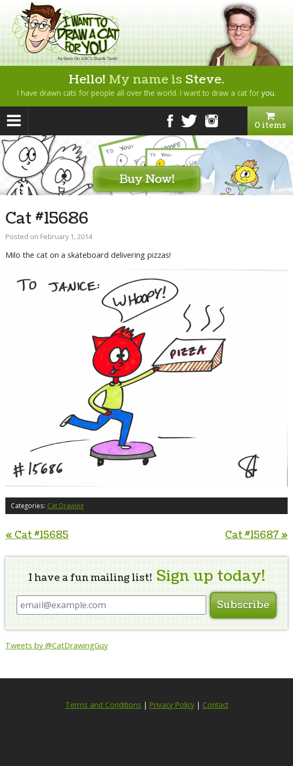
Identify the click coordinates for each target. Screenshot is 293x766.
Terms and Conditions (103, 705)
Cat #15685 (37, 535)
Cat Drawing (65, 505)
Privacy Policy (171, 705)
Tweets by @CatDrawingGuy (56, 645)
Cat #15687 (256, 535)
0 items (270, 121)
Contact (215, 705)
